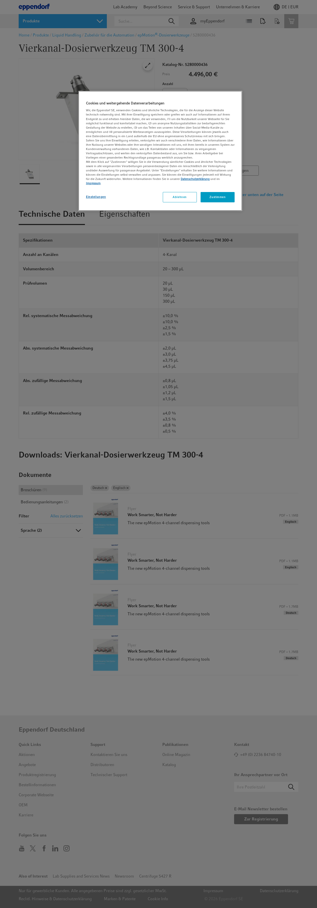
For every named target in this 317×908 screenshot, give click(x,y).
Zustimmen (217, 197)
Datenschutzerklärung (195, 179)
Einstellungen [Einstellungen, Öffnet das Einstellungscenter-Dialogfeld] (96, 197)
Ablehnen (180, 197)
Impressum (93, 183)
